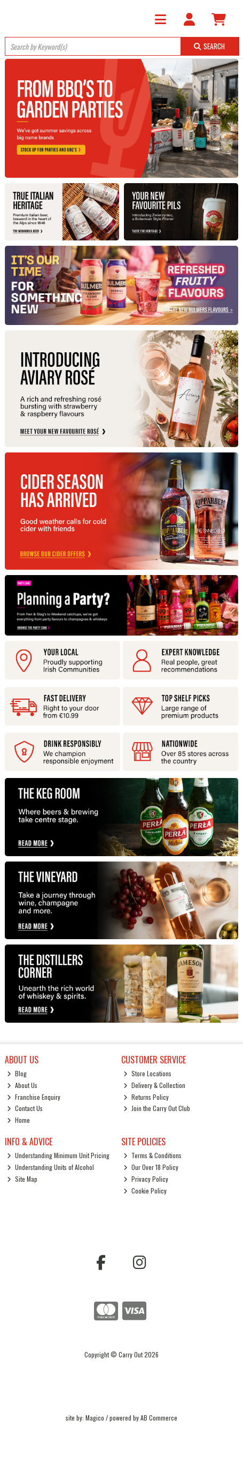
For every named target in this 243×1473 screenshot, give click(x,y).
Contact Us (25, 1108)
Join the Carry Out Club (156, 1108)
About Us (22, 1085)
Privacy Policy (145, 1178)
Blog (17, 1073)
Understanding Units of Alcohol (50, 1167)
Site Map (22, 1178)
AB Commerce (158, 1417)
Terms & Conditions (152, 1155)
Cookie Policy (145, 1190)
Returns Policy (146, 1096)
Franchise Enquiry (33, 1096)
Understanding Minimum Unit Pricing (58, 1155)
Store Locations (147, 1073)
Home (18, 1119)
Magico (94, 1417)
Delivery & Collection (154, 1085)
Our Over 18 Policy (150, 1167)
